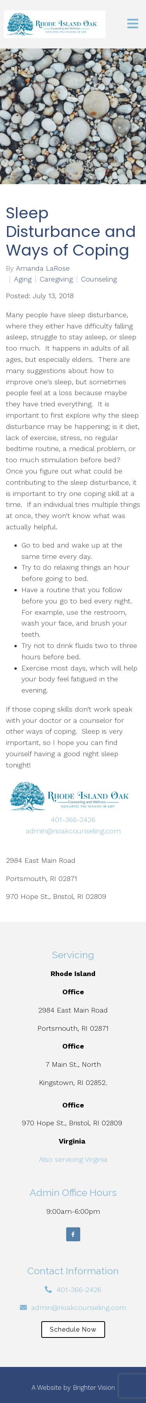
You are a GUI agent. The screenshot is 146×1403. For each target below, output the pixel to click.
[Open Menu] (132, 24)
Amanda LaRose (43, 268)
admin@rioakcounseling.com (73, 831)
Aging (23, 279)
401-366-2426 (73, 820)
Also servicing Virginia (73, 1159)
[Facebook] (73, 1234)
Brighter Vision (94, 1387)
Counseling (99, 279)
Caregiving (56, 279)
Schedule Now (73, 1329)
